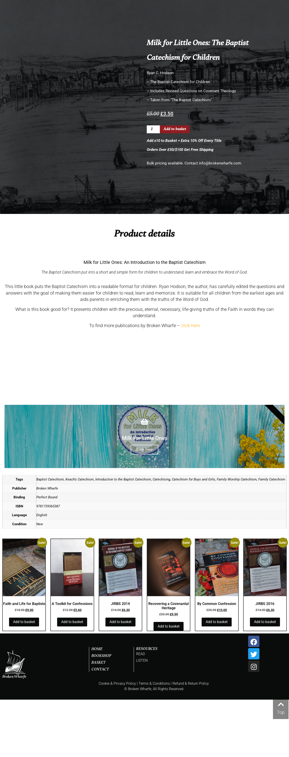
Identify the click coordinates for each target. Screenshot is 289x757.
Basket (98, 720)
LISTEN (142, 718)
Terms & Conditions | (155, 741)
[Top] (281, 703)
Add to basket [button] (24, 679)
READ (140, 711)
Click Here (144, 507)
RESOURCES (146, 706)
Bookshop (101, 713)
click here (190, 382)
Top (280, 712)
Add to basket (174, 129)
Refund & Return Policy (190, 741)
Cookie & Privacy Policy (117, 741)
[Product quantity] (153, 129)
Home (97, 706)
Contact (100, 727)
